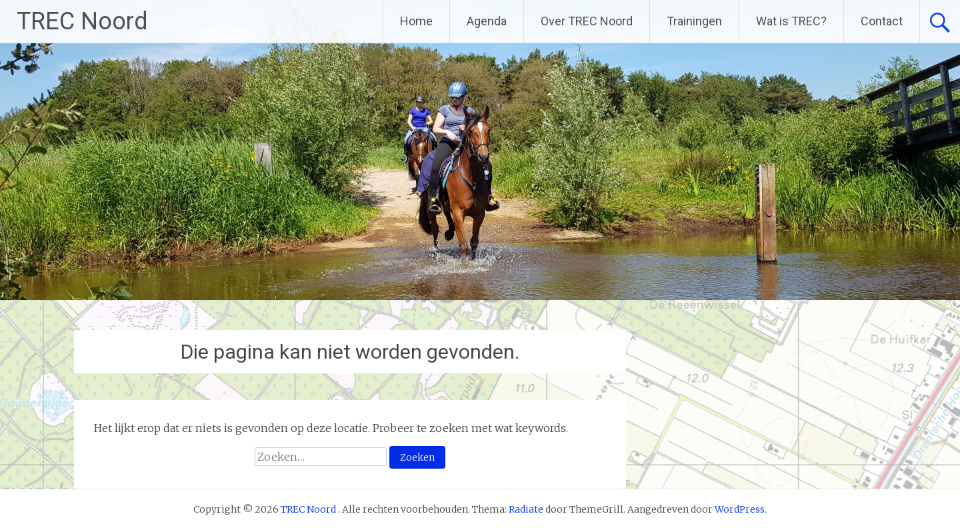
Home (416, 21)
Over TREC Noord (587, 21)
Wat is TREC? (791, 21)
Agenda (487, 21)
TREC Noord (82, 21)
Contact (882, 21)
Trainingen (694, 21)
